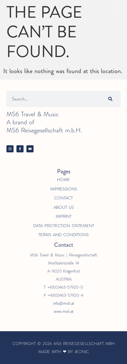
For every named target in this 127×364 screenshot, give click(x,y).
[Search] (110, 99)
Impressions (63, 189)
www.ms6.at (63, 311)
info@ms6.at (63, 303)
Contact (63, 198)
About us (64, 207)
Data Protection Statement (63, 225)
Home (63, 179)
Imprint (64, 216)
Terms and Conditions (63, 234)
